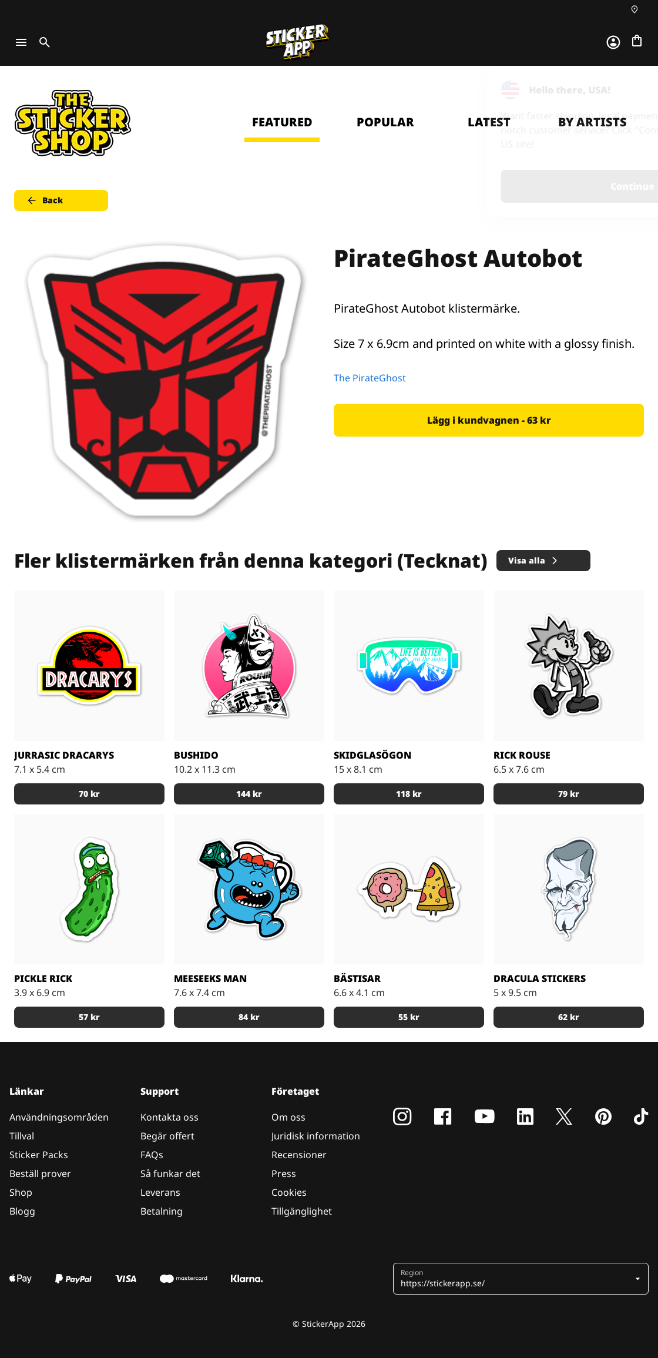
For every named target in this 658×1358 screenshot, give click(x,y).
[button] (516, 1278)
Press (283, 1173)
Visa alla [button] (533, 560)
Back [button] (44, 200)
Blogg (22, 1211)
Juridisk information (315, 1135)
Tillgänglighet (301, 1211)
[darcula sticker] (569, 889)
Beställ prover (40, 1173)
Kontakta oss (169, 1117)
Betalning (161, 1211)
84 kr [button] (249, 1016)
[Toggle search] (42, 42)
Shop (20, 1192)
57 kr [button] (89, 1016)
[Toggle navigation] (21, 42)
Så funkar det (170, 1173)
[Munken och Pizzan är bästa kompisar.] (409, 889)
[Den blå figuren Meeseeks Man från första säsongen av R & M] (249, 889)
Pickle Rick (43, 978)
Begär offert (167, 1135)
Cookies (289, 1192)
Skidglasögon (372, 755)
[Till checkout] (637, 40)
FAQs (151, 1154)
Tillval (21, 1135)
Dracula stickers (540, 978)
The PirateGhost (370, 377)
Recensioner (299, 1154)
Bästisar (357, 978)
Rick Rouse (522, 755)
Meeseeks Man (210, 978)
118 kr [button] (409, 793)
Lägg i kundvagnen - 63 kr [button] (489, 420)
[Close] (622, 90)
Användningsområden (59, 1117)
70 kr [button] (89, 793)
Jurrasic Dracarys (64, 755)
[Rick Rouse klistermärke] (569, 666)
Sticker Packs (38, 1154)
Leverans (160, 1192)
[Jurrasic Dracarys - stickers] (89, 666)
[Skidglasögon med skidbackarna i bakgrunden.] (409, 666)
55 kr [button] (408, 1016)
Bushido (196, 755)
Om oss (288, 1117)
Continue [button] (500, 186)
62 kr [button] (568, 1016)
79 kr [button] (568, 793)
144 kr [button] (249, 793)
